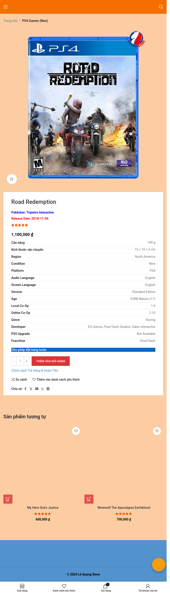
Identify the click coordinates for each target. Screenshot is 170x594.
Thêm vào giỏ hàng (50, 361)
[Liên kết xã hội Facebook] (25, 389)
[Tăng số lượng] (26, 361)
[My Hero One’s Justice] (42, 464)
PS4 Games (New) (35, 21)
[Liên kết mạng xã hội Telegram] (48, 389)
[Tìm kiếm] (160, 6)
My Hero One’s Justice (42, 507)
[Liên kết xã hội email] (37, 389)
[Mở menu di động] (5, 6)
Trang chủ (10, 21)
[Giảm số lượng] (14, 361)
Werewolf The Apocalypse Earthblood (124, 507)
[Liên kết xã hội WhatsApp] (42, 389)
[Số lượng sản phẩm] (20, 361)
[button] (7, 499)
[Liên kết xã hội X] (31, 389)
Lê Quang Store (89, 574)
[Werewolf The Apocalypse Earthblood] (123, 464)
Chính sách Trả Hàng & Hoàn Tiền (34, 371)
